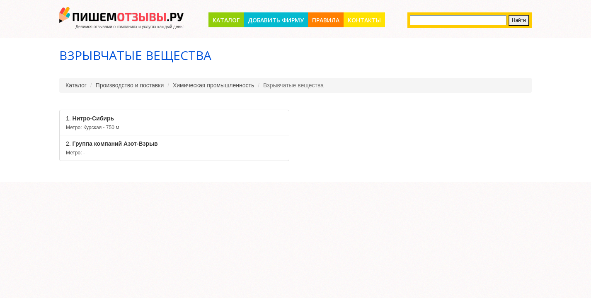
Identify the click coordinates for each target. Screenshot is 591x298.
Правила (325, 20)
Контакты (364, 20)
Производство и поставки (130, 85)
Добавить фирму (276, 20)
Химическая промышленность (213, 85)
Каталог (226, 20)
